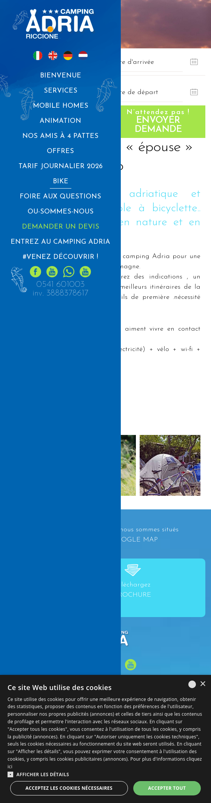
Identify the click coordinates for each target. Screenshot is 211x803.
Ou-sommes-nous (61, 211)
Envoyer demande (158, 121)
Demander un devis (60, 227)
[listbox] (192, 684)
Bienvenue (60, 75)
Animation (60, 121)
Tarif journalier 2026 (60, 166)
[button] (105, 774)
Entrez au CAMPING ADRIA (60, 242)
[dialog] (105, 739)
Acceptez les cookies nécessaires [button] (69, 788)
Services (60, 90)
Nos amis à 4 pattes (60, 136)
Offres (60, 151)
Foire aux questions (60, 196)
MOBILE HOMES (60, 106)
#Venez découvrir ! (60, 257)
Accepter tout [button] (167, 788)
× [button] (202, 684)
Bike (60, 181)
